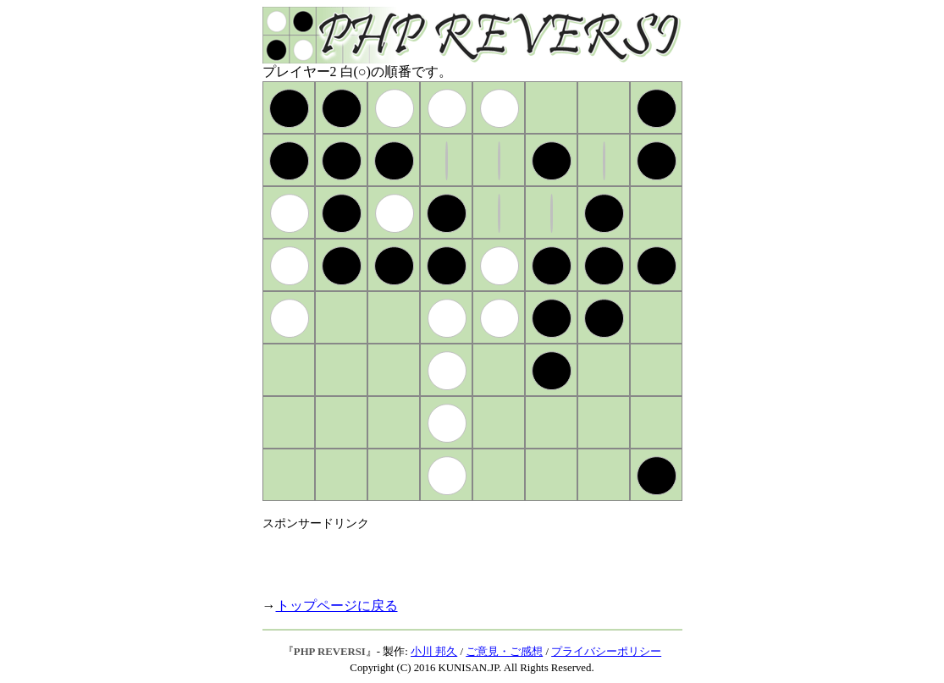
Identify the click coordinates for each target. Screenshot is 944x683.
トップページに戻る (337, 605)
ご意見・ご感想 (504, 652)
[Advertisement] (460, 557)
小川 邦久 (434, 652)
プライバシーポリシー (606, 652)
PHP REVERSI (330, 652)
